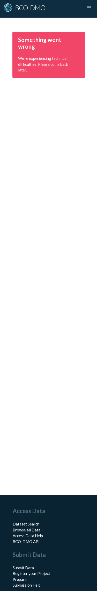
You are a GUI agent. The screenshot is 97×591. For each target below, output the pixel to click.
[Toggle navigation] (89, 8)
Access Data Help (28, 535)
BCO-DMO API (26, 541)
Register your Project (31, 573)
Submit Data (23, 567)
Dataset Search (26, 524)
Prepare (20, 579)
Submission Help (27, 585)
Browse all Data (26, 530)
